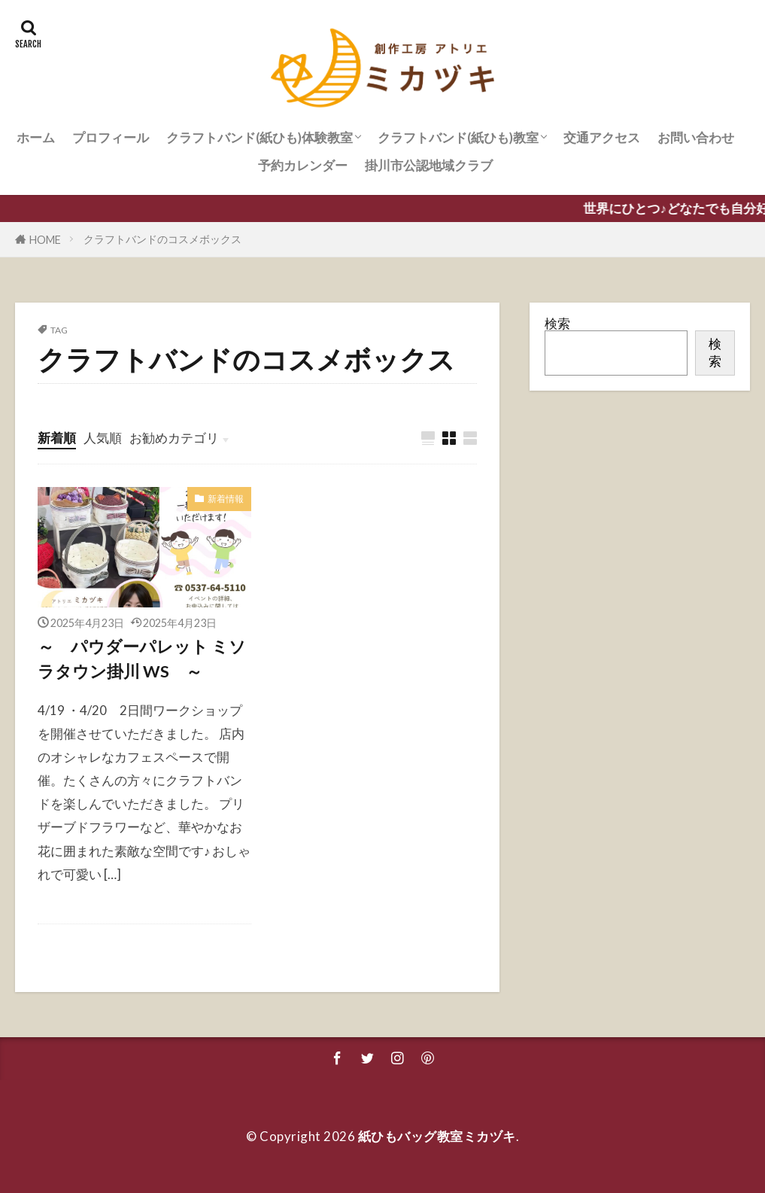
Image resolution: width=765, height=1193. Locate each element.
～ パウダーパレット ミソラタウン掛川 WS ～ (142, 658)
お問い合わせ (695, 137)
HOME (45, 239)
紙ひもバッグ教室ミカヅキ (437, 1136)
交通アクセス (601, 137)
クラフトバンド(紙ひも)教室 (458, 137)
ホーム (36, 137)
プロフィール (110, 137)
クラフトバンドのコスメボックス (162, 239)
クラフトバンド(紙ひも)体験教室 (259, 137)
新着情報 (226, 498)
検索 (557, 323)
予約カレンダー (303, 165)
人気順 (102, 438)
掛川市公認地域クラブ (429, 165)
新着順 (57, 438)
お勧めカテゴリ (174, 438)
